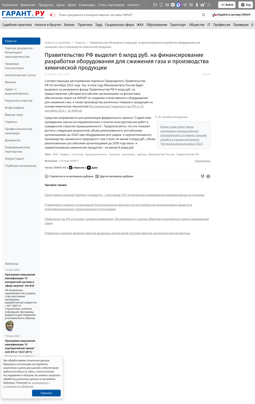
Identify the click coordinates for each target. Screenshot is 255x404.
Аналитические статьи (20, 75)
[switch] (52, 14)
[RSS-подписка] (209, 5)
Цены (60, 5)
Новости (10, 41)
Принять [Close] (46, 393)
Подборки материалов (20, 166)
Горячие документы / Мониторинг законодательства (19, 52)
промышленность (96, 154)
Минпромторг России (161, 154)
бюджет (64, 154)
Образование (156, 24)
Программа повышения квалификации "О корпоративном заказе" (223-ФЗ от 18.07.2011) (20, 346)
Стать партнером (111, 5)
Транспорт (178, 24)
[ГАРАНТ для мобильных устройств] (161, 5)
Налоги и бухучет (48, 24)
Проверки (241, 24)
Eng (246, 5)
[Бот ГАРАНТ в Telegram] (191, 5)
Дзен (92, 168)
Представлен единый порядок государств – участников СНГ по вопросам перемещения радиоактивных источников (124, 195)
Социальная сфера (119, 24)
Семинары (87, 5)
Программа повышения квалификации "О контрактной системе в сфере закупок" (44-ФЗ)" (20, 280)
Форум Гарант (14, 159)
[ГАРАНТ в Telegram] (185, 5)
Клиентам (135, 5)
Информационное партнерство (17, 149)
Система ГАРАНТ (69, 161)
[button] (231, 15)
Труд (98, 24)
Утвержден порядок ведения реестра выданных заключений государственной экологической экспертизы (117, 233)
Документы (13, 140)
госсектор (77, 154)
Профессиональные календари (18, 131)
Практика (85, 24)
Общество (197, 24)
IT (209, 24)
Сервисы (11, 122)
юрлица (141, 154)
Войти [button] (226, 5)
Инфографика (14, 108)
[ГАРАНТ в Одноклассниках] (197, 5)
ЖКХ (140, 24)
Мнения (10, 82)
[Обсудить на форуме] (202, 176)
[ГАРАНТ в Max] (178, 4)
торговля (114, 154)
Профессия (221, 24)
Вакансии (28, 5)
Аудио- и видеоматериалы (17, 91)
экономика (128, 154)
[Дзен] (173, 5)
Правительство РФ (188, 154)
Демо (72, 5)
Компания (10, 5)
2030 (55, 154)
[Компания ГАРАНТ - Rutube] (203, 5)
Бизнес (69, 24)
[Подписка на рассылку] (155, 5)
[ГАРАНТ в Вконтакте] (167, 5)
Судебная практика (17, 24)
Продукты (45, 5)
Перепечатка (202, 161)
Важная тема (14, 115)
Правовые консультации (14, 66)
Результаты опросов (18, 101)
